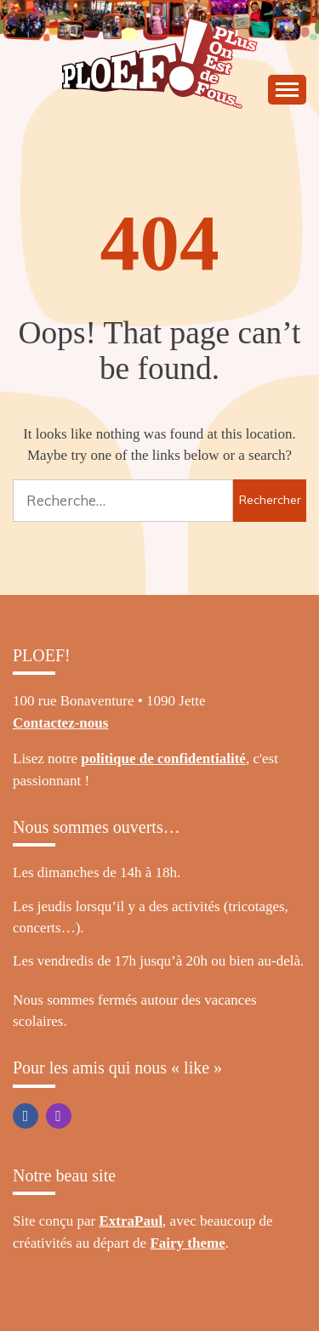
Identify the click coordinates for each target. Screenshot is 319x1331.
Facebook (25, 1116)
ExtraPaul (131, 1221)
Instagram (58, 1116)
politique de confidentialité (163, 758)
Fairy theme (187, 1243)
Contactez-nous (60, 723)
